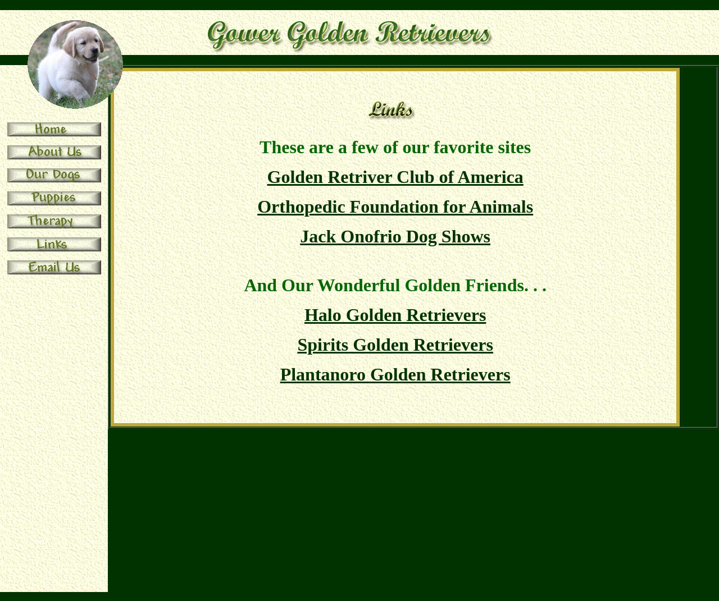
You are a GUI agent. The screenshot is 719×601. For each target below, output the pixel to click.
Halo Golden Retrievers (395, 315)
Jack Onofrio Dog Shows (395, 236)
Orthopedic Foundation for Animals (395, 206)
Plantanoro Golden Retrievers (395, 374)
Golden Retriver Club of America (395, 177)
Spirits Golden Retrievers (395, 344)
